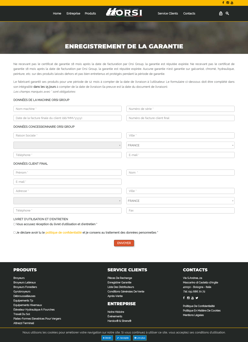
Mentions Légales (193, 315)
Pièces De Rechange (120, 278)
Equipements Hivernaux (27, 305)
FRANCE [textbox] (134, 145)
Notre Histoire (116, 311)
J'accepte (123, 338)
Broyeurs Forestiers (25, 287)
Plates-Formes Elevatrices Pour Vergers (37, 318)
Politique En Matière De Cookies (202, 310)
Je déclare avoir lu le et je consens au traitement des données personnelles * (85, 232)
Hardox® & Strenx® (119, 320)
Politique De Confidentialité (199, 306)
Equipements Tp (23, 300)
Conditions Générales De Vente (126, 291)
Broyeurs (19, 278)
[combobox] (67, 145)
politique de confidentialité (64, 232)
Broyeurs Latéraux (24, 282)
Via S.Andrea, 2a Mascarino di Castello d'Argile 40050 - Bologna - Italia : (200, 285)
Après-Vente (115, 296)
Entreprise (73, 13)
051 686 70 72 (196, 291)
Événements (115, 316)
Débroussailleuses (24, 296)
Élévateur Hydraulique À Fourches (34, 309)
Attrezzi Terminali (23, 323)
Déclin (107, 338)
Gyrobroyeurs (21, 291)
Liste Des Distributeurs (121, 287)
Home (57, 13)
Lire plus (139, 338)
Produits (90, 13)
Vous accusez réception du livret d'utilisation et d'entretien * (55, 224)
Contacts (189, 13)
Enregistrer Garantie (119, 282)
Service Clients (168, 13)
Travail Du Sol (21, 314)
